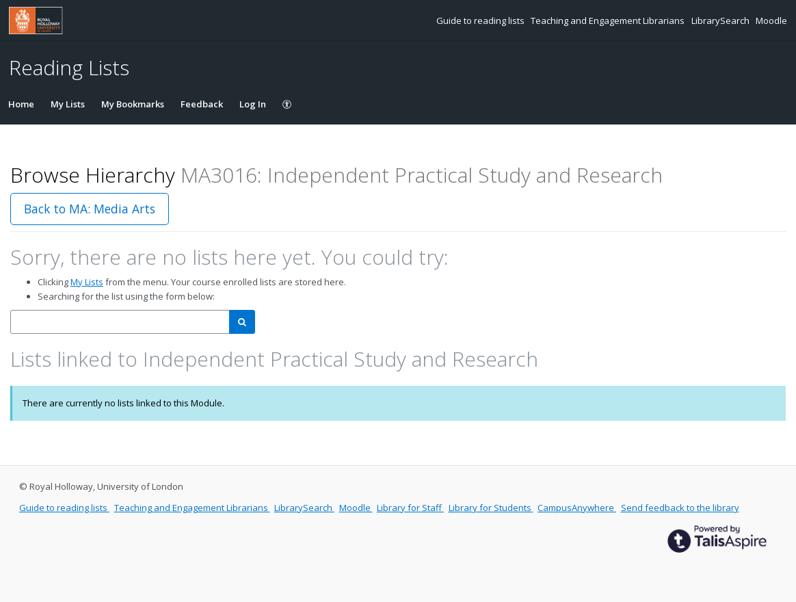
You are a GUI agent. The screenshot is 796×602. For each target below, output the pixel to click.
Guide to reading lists (481, 20)
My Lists (68, 104)
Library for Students (491, 507)
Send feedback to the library (680, 507)
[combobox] (120, 322)
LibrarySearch (721, 20)
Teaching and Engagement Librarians (609, 20)
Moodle (771, 20)
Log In (252, 104)
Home (21, 104)
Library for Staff (410, 507)
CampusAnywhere (577, 507)
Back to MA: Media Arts (89, 208)
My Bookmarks (132, 104)
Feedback (202, 104)
